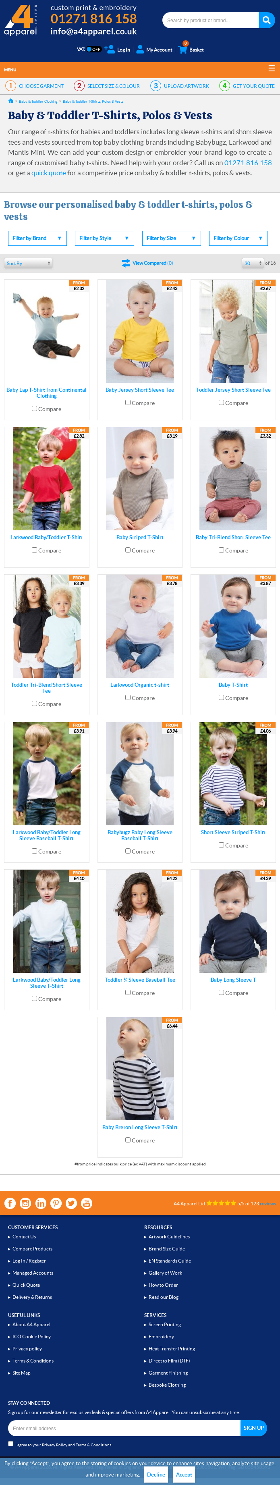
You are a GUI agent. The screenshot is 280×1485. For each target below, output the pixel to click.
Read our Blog (163, 1297)
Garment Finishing (168, 1372)
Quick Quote (26, 1285)
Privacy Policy (54, 1445)
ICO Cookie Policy (31, 1336)
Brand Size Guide (167, 1248)
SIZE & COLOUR (113, 86)
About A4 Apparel (31, 1324)
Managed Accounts (32, 1272)
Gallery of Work (165, 1272)
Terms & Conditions (33, 1360)
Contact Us (24, 1236)
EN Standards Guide (170, 1260)
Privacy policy (27, 1348)
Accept (184, 1475)
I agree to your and (59, 1444)
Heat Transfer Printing (172, 1348)
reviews (268, 1203)
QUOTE (254, 86)
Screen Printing (165, 1324)
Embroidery (161, 1336)
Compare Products (32, 1248)
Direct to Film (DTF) (169, 1360)
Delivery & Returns (32, 1297)
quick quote (48, 173)
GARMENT (41, 86)
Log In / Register (29, 1260)
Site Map (21, 1372)
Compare (49, 409)
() (153, 263)
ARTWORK (186, 86)
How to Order (163, 1285)
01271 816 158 (248, 162)
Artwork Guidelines (169, 1236)
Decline (156, 1475)
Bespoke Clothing (167, 1384)
